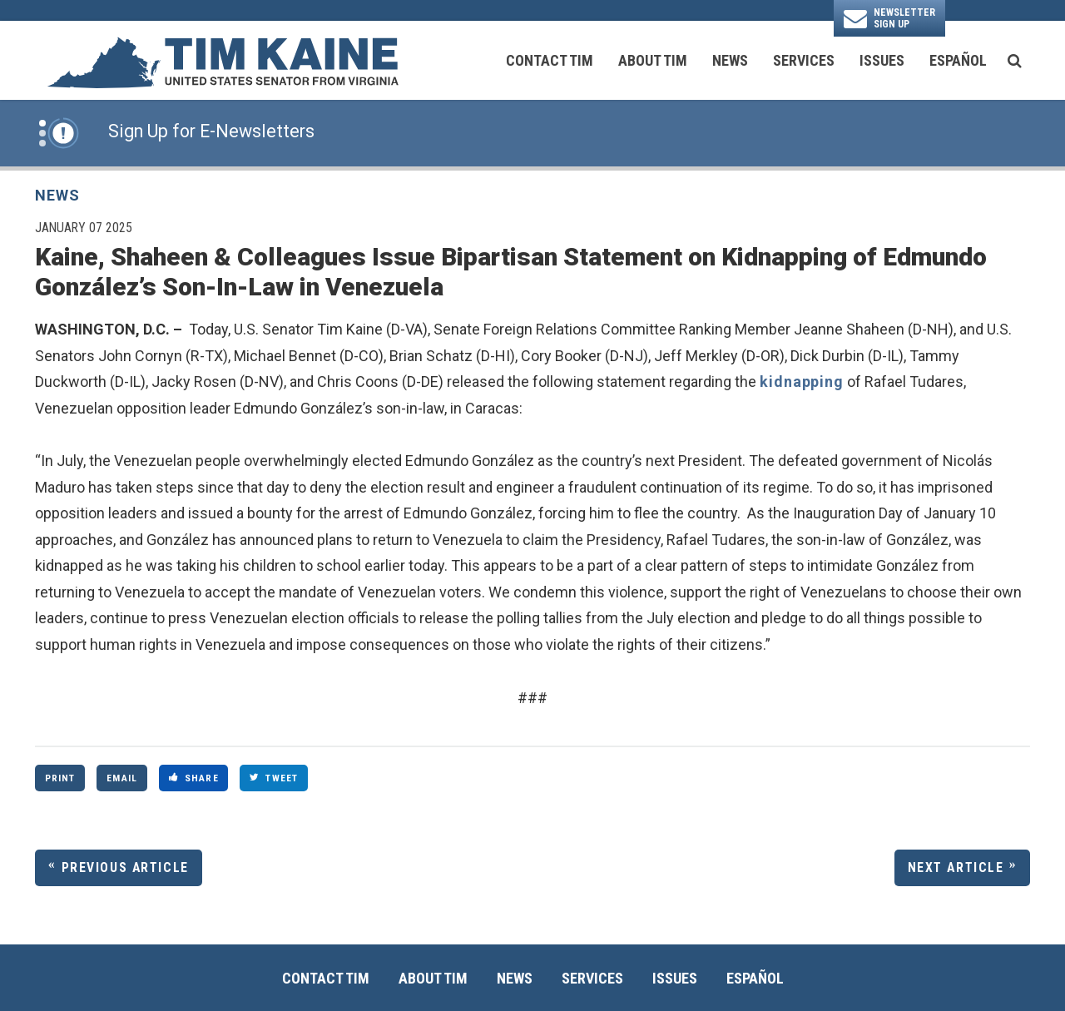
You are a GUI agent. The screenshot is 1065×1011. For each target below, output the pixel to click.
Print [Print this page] (60, 778)
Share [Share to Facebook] (194, 778)
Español (958, 60)
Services (804, 60)
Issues (881, 60)
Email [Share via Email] (121, 778)
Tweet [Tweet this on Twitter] (274, 778)
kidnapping (802, 381)
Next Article (956, 867)
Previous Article (125, 867)
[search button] (1014, 61)
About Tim (652, 60)
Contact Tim (549, 60)
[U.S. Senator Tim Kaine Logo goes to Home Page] (222, 60)
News (730, 60)
